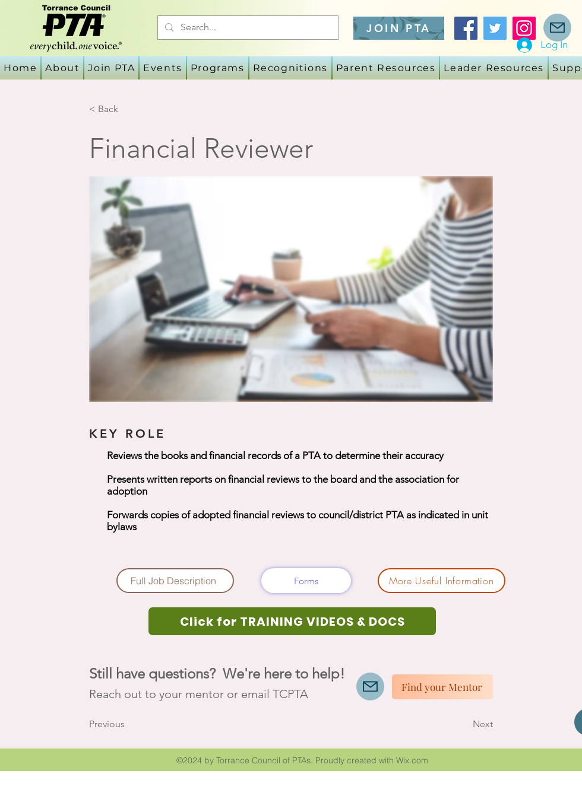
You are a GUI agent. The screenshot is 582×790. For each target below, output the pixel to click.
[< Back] (128, 109)
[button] (163, 67)
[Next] (463, 724)
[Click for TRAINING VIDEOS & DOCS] (292, 621)
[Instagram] (524, 28)
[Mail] (557, 28)
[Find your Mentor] (442, 686)
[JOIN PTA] (398, 28)
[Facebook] (465, 28)
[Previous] (128, 724)
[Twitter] (495, 28)
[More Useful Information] (441, 580)
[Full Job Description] (175, 580)
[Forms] (306, 580)
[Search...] (247, 27)
